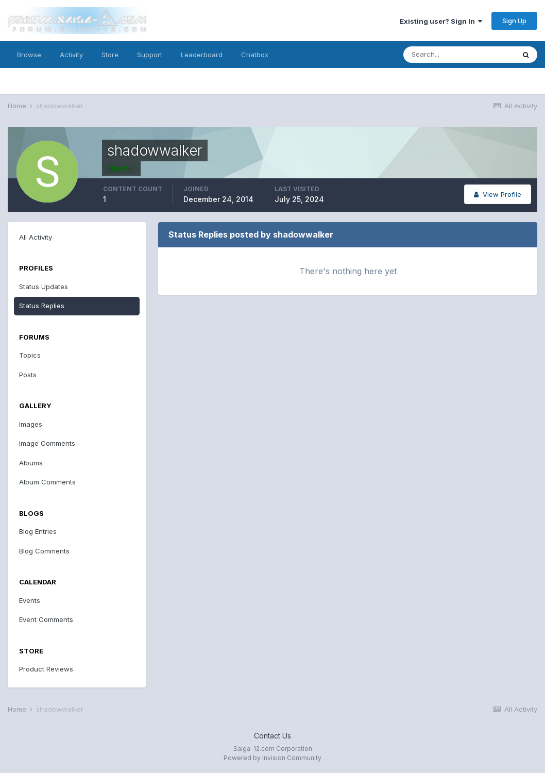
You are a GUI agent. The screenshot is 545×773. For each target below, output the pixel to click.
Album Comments (47, 482)
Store (109, 55)
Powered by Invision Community (272, 758)
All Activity (35, 237)
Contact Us (272, 735)
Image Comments (47, 443)
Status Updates (43, 286)
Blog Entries (38, 531)
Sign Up (514, 20)
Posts (28, 375)
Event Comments (46, 619)
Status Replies (41, 305)
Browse (29, 55)
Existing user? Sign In (441, 21)
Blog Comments (44, 551)
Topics (30, 355)
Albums (31, 463)
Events (29, 600)
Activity (71, 55)
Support (149, 55)
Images (30, 424)
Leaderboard (202, 55)
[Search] (459, 54)
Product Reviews (46, 669)
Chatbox (254, 55)
